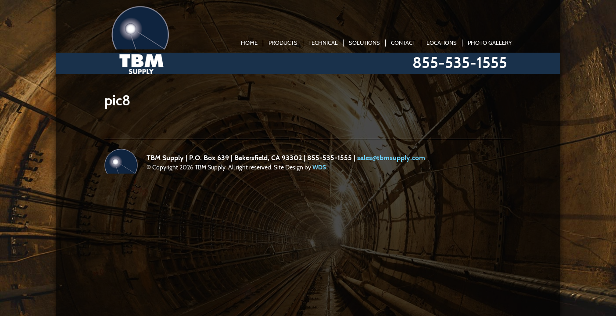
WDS (319, 167)
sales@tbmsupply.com (391, 158)
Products (283, 43)
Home (249, 43)
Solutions (364, 43)
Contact (403, 43)
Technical (323, 43)
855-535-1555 (459, 63)
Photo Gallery (490, 43)
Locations (441, 43)
